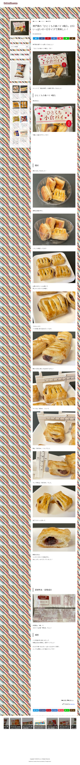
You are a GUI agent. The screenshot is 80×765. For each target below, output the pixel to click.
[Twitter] (36, 38)
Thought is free (48, 761)
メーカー (42, 21)
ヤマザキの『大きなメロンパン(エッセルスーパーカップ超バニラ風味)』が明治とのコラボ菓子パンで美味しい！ (16, 141)
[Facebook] (42, 38)
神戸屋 (49, 21)
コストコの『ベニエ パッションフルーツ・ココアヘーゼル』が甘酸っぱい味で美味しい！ (23, 111)
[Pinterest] (48, 38)
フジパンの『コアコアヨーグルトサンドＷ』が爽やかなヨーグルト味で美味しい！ (23, 140)
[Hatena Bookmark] (54, 38)
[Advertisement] (40, 12)
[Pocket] (60, 38)
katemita (72, 704)
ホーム (35, 21)
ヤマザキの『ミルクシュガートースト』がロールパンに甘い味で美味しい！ (24, 96)
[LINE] (66, 38)
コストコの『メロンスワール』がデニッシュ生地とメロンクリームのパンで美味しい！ (16, 111)
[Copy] (72, 38)
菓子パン (71, 700)
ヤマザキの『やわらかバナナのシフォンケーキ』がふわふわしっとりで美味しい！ (16, 126)
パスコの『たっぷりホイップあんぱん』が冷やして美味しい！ (24, 125)
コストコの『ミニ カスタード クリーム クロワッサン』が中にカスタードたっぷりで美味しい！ (16, 96)
